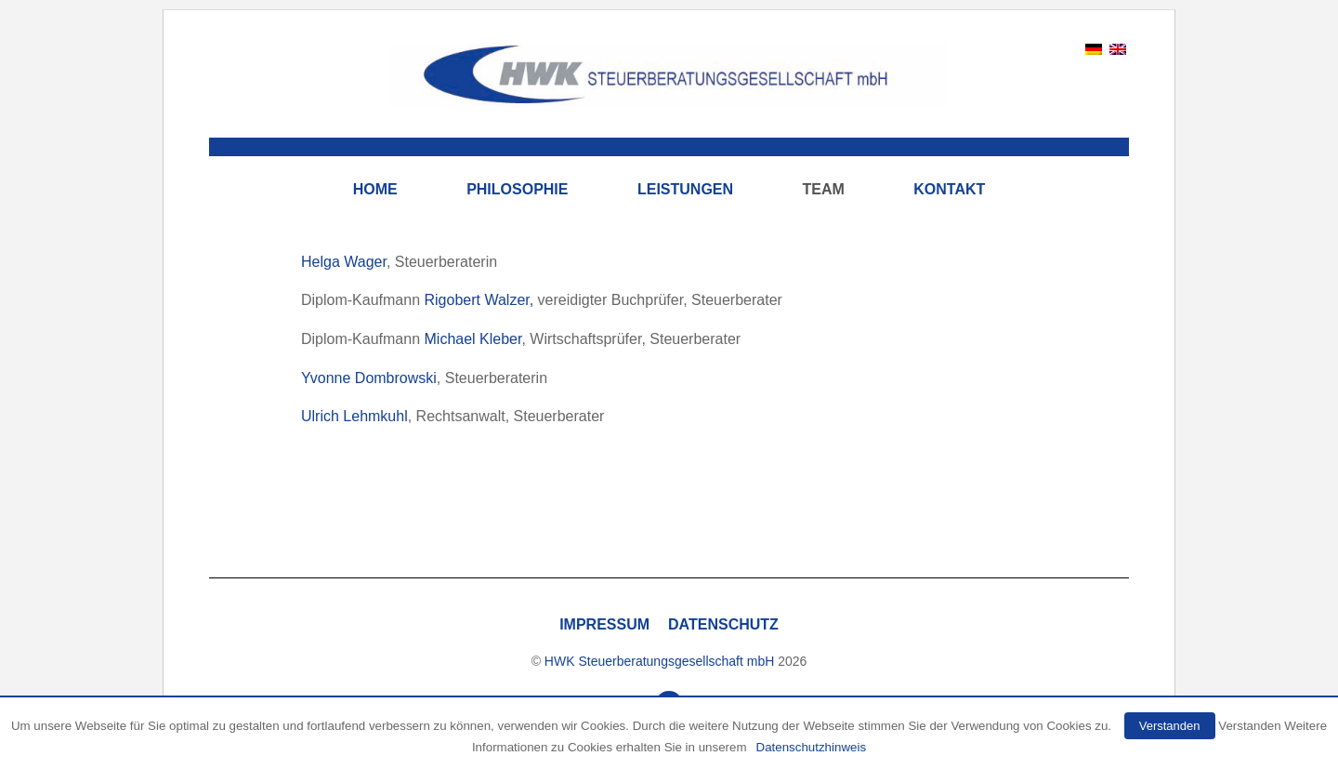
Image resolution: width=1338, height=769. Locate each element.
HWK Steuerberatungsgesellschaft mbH (659, 661)
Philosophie (517, 189)
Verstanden (1169, 726)
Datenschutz (723, 624)
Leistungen (685, 189)
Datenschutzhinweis (811, 747)
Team (824, 189)
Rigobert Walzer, (479, 300)
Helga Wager (344, 262)
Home (375, 189)
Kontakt (949, 189)
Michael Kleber (473, 339)
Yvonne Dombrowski (369, 378)
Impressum (604, 624)
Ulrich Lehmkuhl (354, 416)
